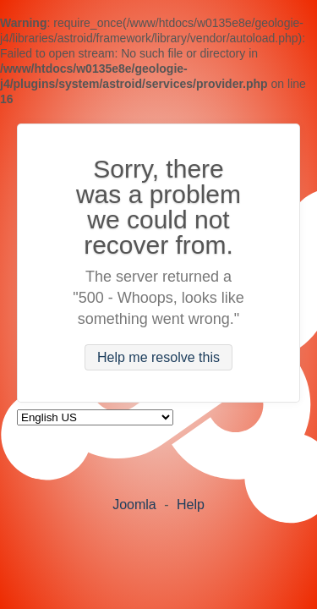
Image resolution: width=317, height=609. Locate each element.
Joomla (134, 504)
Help (191, 504)
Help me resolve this (158, 357)
